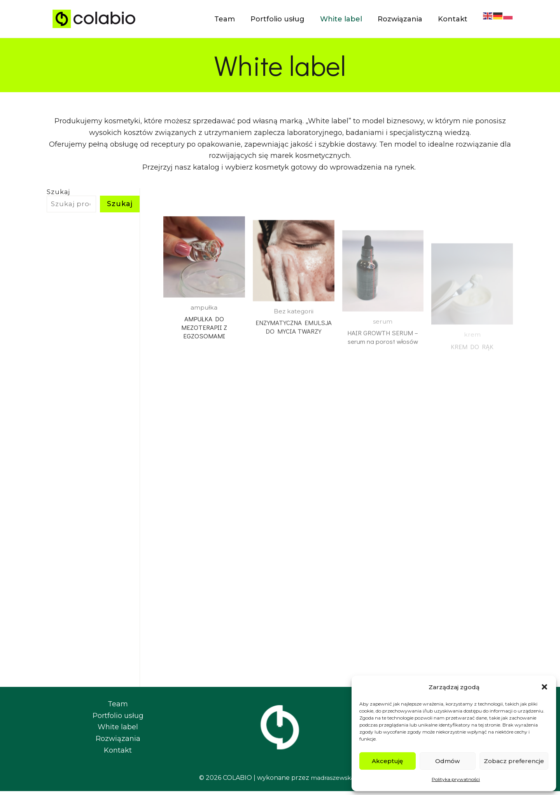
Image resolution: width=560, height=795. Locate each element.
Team (118, 708)
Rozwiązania (118, 742)
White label (118, 731)
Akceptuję (387, 761)
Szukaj (58, 192)
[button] (544, 687)
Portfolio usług (118, 719)
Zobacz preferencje (514, 761)
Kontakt (118, 753)
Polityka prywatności (456, 779)
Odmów (447, 761)
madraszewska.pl (336, 781)
